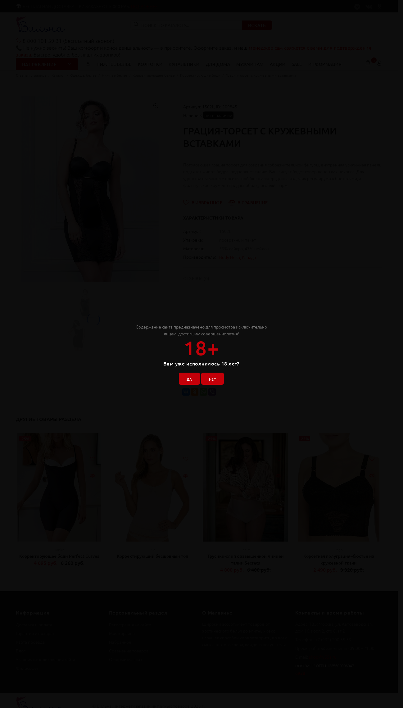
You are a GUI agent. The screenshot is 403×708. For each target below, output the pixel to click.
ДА (187, 376)
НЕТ (215, 376)
